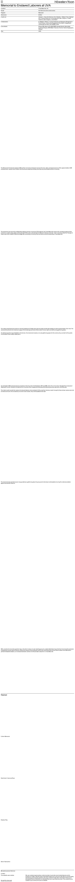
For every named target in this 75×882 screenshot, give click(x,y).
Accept (2, 880)
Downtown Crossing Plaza (8, 778)
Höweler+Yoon (64, 2)
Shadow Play (4, 820)
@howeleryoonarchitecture (8, 871)
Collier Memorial (5, 736)
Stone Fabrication (5, 861)
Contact (3, 873)
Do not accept (8, 880)
